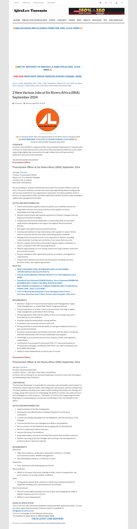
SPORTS (52, 20)
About (16, 3)
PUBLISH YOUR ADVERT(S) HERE (34, 20)
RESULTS (87, 20)
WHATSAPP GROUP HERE (37, 76)
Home (16, 20)
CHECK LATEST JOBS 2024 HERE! (48, 518)
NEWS (79, 20)
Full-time (23, 172)
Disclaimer (51, 3)
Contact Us (26, 3)
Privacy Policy (38, 3)
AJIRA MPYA (62, 20)
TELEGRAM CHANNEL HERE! (67, 76)
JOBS (39, 83)
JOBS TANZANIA (49, 83)
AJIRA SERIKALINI (116, 20)
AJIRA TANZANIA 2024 (27, 83)
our (18, 513)
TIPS (105, 20)
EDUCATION (96, 20)
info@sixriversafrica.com (23, 511)
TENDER (71, 20)
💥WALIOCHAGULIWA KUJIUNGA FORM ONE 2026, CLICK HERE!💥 (48, 28)
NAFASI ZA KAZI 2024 (65, 83)
